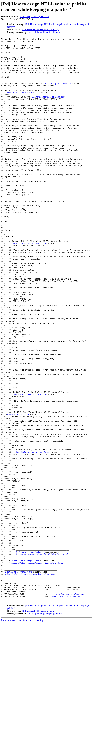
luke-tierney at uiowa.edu (57, 92)
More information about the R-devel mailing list (24, 732)
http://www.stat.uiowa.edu (66, 708)
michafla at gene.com (18, 489)
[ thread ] (39, 32)
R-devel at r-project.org (30, 654)
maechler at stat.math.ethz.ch (22, 103)
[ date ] (31, 32)
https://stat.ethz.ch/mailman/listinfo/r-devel (42, 657)
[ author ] (58, 32)
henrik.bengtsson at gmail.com (34, 16)
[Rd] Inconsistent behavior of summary (40, 29)
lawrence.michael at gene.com (48, 108)
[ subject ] (49, 32)
